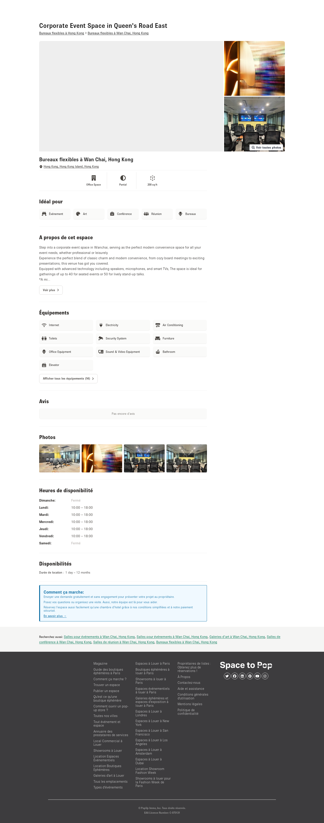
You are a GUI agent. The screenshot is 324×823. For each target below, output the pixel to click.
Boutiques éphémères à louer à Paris (153, 671)
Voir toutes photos (266, 147)
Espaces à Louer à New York (152, 723)
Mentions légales (190, 704)
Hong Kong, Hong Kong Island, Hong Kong (71, 166)
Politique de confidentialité (188, 712)
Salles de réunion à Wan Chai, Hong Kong (123, 642)
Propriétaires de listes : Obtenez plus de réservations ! (194, 667)
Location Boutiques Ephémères (107, 768)
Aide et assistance (191, 688)
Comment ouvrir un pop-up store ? (110, 708)
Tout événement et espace (106, 723)
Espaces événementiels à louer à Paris (153, 690)
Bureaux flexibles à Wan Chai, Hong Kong (186, 642)
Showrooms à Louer (107, 750)
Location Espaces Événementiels (106, 758)
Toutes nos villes (105, 716)
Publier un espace (106, 691)
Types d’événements (108, 787)
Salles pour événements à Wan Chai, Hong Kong (99, 637)
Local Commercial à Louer (107, 743)
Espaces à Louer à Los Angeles (152, 742)
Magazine (100, 663)
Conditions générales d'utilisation (193, 696)
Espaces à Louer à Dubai (149, 761)
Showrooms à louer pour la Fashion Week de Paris (153, 782)
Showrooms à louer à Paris (151, 681)
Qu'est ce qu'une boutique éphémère (107, 698)
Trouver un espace (106, 685)
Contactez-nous (189, 682)
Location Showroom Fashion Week (150, 770)
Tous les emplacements (110, 781)
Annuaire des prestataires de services (110, 733)
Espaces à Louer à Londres (149, 713)
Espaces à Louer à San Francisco (152, 732)
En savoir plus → (55, 616)
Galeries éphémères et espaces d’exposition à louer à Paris (152, 701)
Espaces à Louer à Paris (153, 663)
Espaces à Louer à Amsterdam (149, 751)
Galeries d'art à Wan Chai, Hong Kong (237, 637)
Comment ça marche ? (109, 679)
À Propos (184, 677)
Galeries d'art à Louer (108, 775)
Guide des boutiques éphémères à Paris (108, 671)
